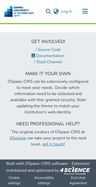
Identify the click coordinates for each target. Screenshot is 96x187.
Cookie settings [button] (14, 180)
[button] (48, 11)
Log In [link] (67, 11)
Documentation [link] (48, 56)
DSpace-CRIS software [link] (46, 163)
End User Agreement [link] (78, 180)
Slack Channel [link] (48, 62)
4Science (17, 138)
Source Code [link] (48, 49)
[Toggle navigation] (85, 11)
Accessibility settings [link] (44, 180)
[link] (75, 170)
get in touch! (53, 144)
